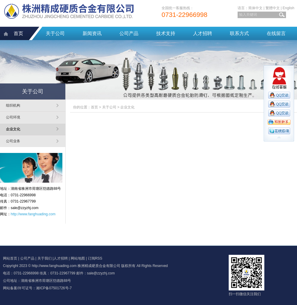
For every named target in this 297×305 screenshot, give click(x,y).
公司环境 (13, 117)
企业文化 (13, 129)
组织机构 (13, 105)
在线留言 (276, 33)
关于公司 (55, 33)
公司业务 (13, 141)
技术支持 (165, 33)
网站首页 (10, 258)
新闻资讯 (92, 33)
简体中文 (255, 8)
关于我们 (44, 258)
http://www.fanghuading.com (33, 214)
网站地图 (78, 258)
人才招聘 (202, 33)
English (288, 8)
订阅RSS (95, 258)
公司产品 (128, 33)
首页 (18, 33)
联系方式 (239, 33)
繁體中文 (273, 8)
